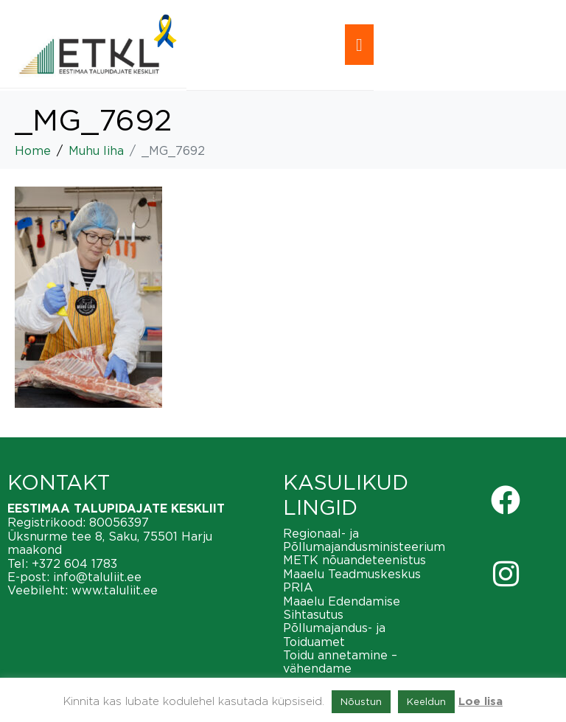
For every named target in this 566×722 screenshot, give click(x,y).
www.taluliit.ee (114, 590)
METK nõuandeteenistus (354, 559)
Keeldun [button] (426, 701)
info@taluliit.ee (97, 576)
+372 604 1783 (74, 563)
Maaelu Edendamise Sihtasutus (341, 607)
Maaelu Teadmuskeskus (352, 573)
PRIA (298, 587)
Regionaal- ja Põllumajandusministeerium (364, 540)
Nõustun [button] (361, 701)
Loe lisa (480, 701)
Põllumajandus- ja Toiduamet (334, 634)
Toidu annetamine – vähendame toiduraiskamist (340, 668)
